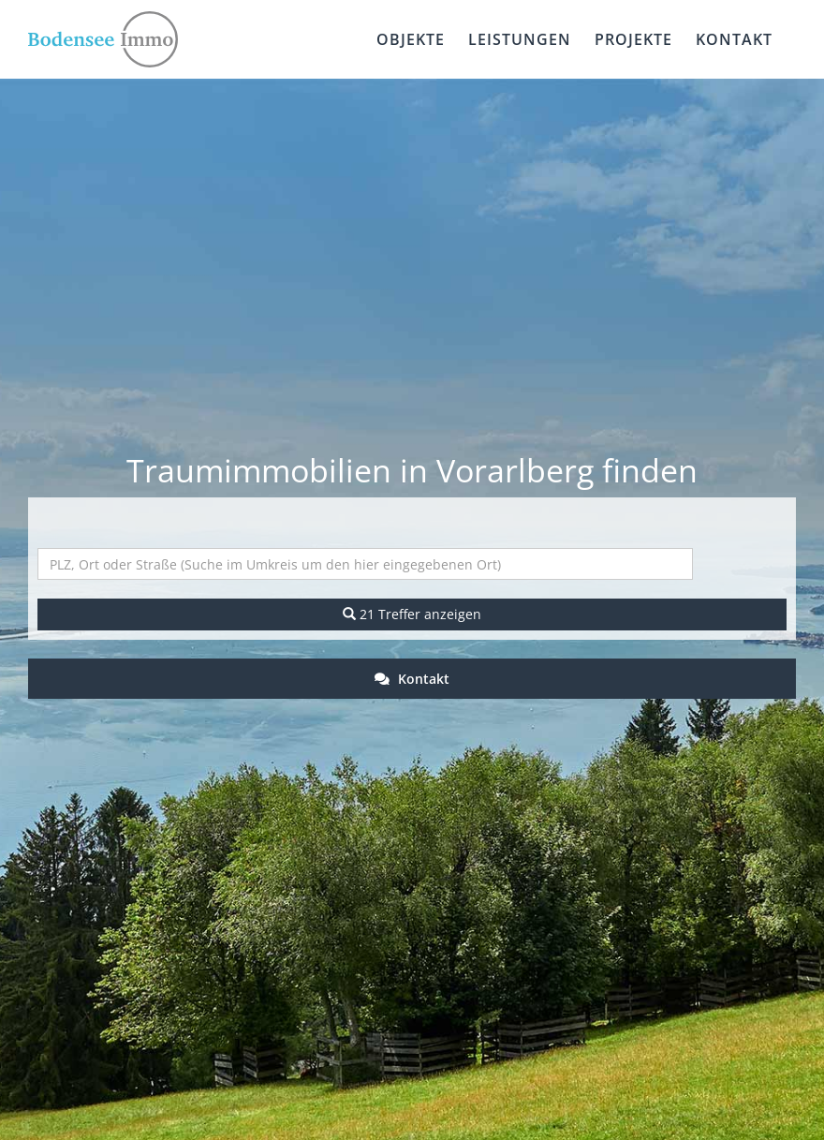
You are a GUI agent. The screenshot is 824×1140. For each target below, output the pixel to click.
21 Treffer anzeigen (412, 614)
